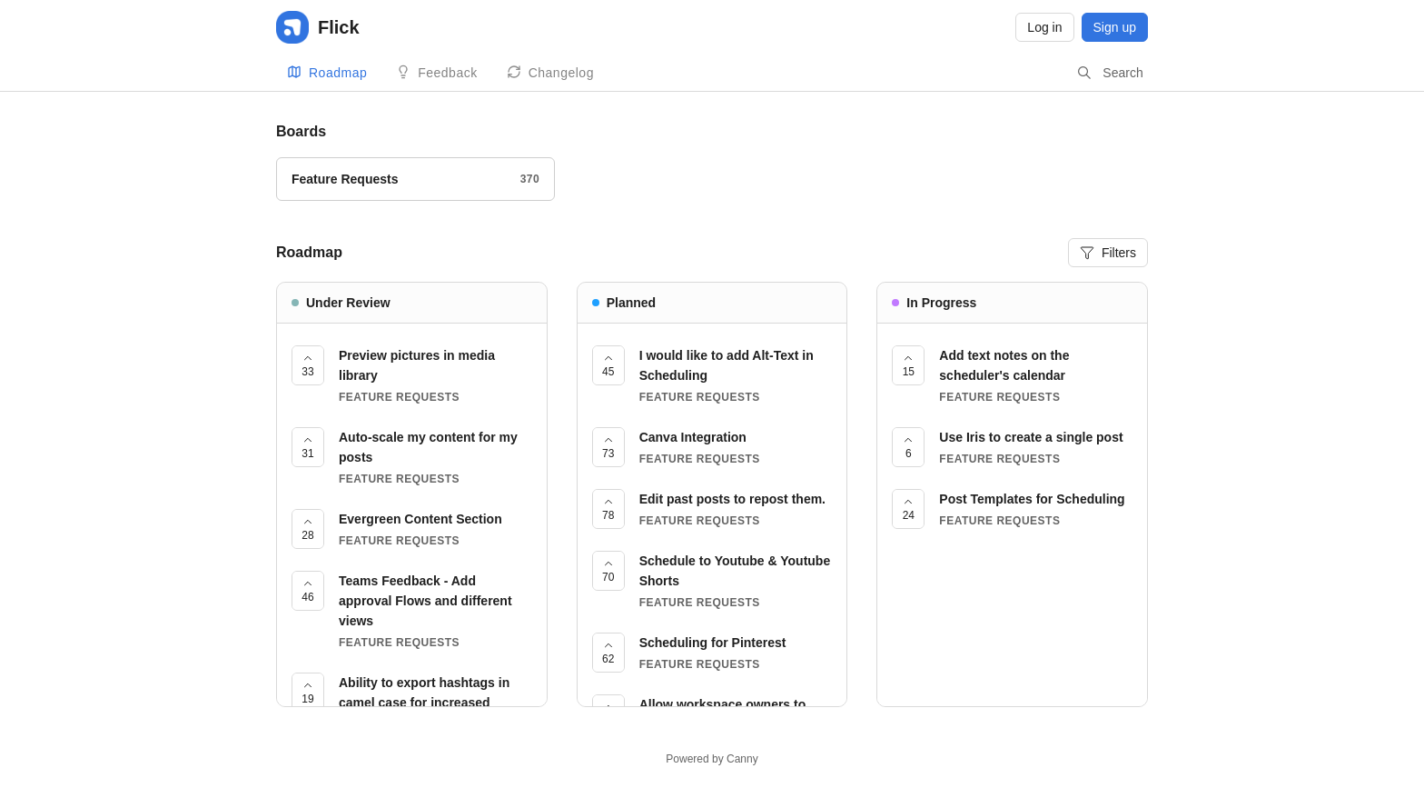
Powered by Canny (711, 759)
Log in (1044, 27)
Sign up (1114, 27)
